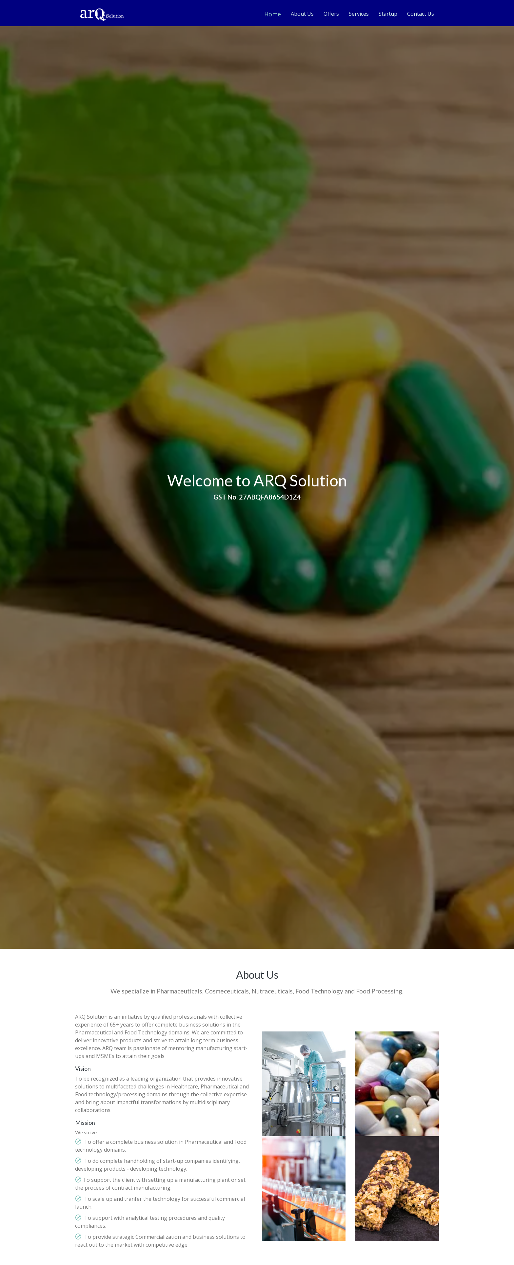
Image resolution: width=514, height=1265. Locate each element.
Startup (388, 13)
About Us (302, 13)
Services (359, 13)
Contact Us (420, 13)
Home (272, 14)
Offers (331, 13)
